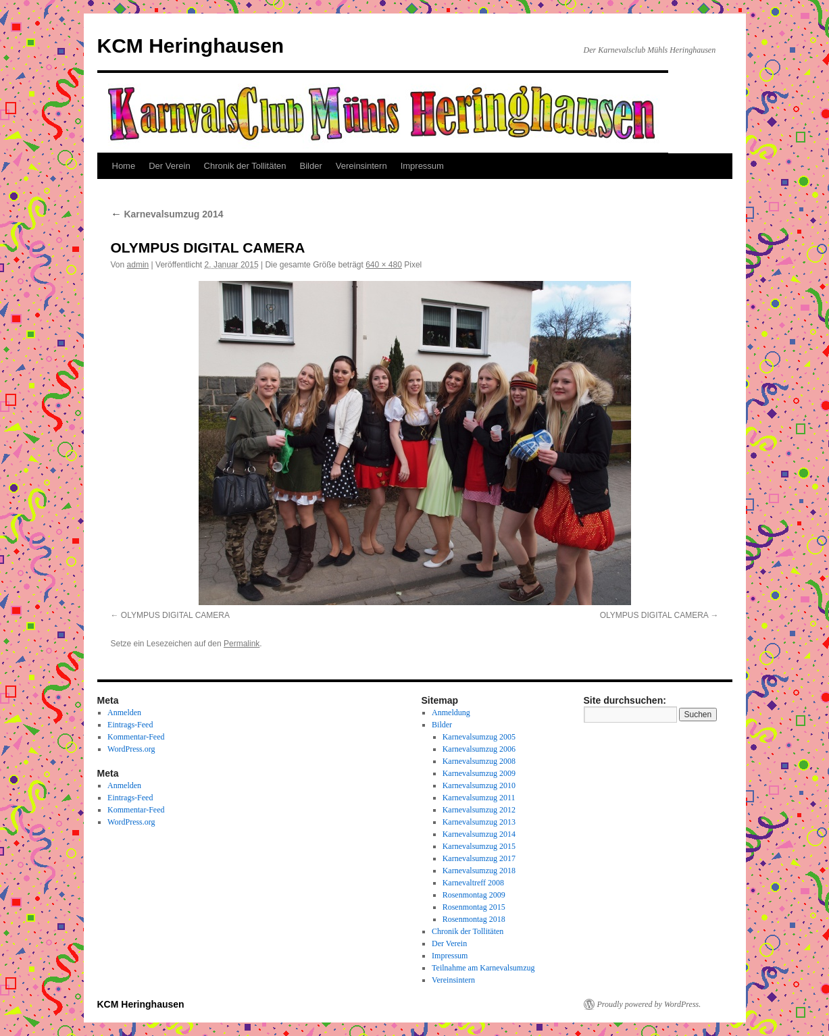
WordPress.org (131, 749)
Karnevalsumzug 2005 (479, 737)
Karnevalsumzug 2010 (479, 785)
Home (124, 166)
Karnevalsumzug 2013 (479, 822)
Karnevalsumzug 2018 (479, 870)
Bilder (311, 166)
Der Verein (169, 166)
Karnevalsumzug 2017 (479, 858)
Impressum (422, 166)
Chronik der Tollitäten (245, 166)
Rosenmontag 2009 (474, 895)
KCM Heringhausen (190, 45)
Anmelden (124, 712)
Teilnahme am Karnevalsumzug (483, 968)
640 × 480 (384, 264)
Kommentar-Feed (135, 737)
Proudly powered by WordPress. (649, 1004)
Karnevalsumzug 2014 (167, 214)
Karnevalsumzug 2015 (479, 846)
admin (138, 264)
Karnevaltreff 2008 (473, 882)
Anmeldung (451, 712)
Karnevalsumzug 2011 (479, 797)
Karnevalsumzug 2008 (479, 761)
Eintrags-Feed (130, 724)
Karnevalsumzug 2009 (479, 773)
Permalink (241, 643)
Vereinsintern (361, 166)
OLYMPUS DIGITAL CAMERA (175, 615)
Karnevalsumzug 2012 (479, 809)
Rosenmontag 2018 (474, 919)
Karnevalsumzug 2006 (479, 749)
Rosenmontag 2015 (474, 907)
